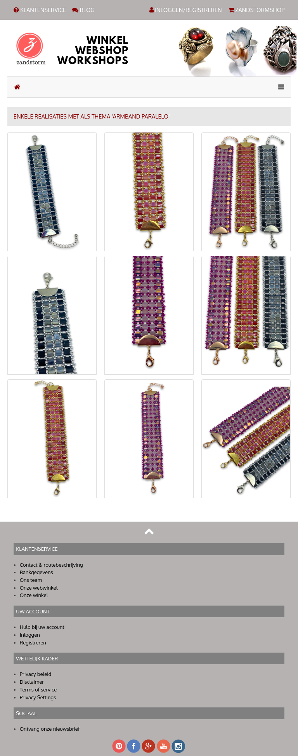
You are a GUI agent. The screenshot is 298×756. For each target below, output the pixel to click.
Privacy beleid (36, 674)
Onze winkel (34, 595)
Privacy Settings (38, 697)
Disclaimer (32, 682)
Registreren (33, 642)
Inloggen (30, 635)
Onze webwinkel (39, 588)
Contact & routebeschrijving (51, 565)
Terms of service (38, 689)
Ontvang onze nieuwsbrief (50, 729)
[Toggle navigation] (278, 87)
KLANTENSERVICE (40, 9)
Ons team (31, 580)
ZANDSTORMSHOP (256, 9)
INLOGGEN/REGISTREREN (185, 9)
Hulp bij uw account (42, 627)
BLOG (83, 9)
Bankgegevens (36, 572)
